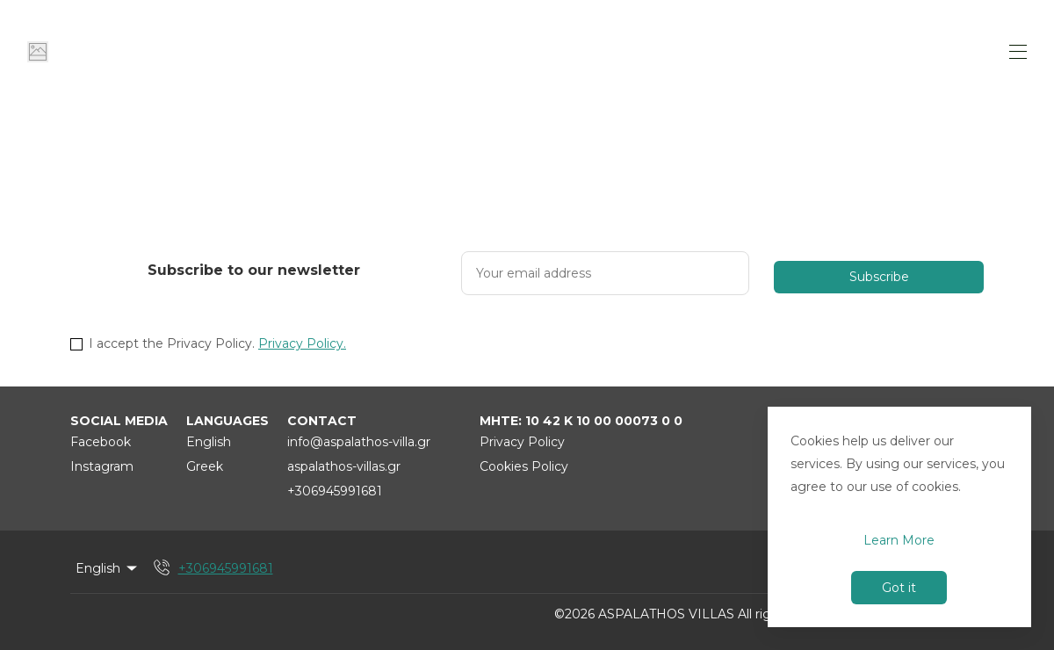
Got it (899, 588)
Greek (204, 466)
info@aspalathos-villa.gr (358, 442)
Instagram (102, 466)
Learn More (899, 540)
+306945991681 (334, 491)
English (208, 442)
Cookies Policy (524, 466)
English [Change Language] (108, 568)
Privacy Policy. (302, 343)
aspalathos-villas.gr (344, 466)
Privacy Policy (522, 442)
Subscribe (879, 277)
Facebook (100, 442)
